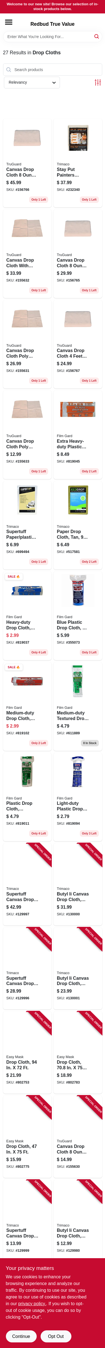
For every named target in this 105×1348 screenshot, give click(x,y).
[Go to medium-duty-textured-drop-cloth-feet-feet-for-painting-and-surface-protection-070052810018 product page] (77, 706)
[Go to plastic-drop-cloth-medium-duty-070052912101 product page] (27, 797)
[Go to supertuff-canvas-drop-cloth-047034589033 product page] (27, 884)
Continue (21, 1336)
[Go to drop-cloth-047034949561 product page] (27, 1137)
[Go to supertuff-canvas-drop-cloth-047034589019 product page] (27, 968)
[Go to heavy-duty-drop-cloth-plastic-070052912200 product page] (27, 615)
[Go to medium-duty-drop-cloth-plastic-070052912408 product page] (27, 706)
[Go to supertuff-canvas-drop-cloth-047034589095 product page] (27, 1221)
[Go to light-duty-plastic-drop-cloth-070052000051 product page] (77, 797)
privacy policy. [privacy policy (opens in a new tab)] (32, 1303)
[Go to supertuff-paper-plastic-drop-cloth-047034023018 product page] (27, 525)
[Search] (97, 36)
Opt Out (56, 1336)
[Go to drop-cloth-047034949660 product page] (77, 1052)
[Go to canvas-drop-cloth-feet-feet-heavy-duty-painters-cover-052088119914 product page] (77, 253)
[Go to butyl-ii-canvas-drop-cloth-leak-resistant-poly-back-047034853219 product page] (77, 884)
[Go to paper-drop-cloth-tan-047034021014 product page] (77, 525)
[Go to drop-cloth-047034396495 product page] (27, 1052)
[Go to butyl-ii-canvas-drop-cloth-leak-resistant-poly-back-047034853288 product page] (77, 968)
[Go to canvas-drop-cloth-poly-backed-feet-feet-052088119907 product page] (27, 434)
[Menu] (8, 22)
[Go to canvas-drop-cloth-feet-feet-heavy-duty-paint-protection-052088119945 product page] (77, 344)
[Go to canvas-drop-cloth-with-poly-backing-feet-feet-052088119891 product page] (27, 253)
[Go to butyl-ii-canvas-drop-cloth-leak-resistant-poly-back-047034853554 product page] (77, 1221)
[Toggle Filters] (98, 82)
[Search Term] (52, 36)
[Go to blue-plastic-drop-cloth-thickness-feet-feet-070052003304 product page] (77, 615)
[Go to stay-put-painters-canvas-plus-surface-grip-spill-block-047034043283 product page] (77, 163)
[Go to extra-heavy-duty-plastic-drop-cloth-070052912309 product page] (77, 434)
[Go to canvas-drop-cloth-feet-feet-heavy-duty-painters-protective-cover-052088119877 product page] (77, 1137)
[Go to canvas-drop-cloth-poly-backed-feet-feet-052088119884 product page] (27, 344)
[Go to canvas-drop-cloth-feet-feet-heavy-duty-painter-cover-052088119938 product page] (27, 163)
